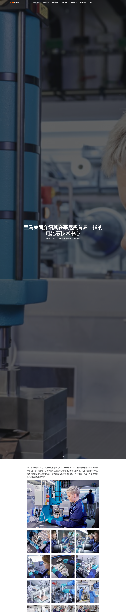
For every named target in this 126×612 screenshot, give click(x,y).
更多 (91, 4)
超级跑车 (83, 4)
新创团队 (46, 4)
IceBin (78, 240)
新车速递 (36, 4)
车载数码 (74, 4)
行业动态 (55, 4)
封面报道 (62, 240)
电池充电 (68, 240)
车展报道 (64, 4)
